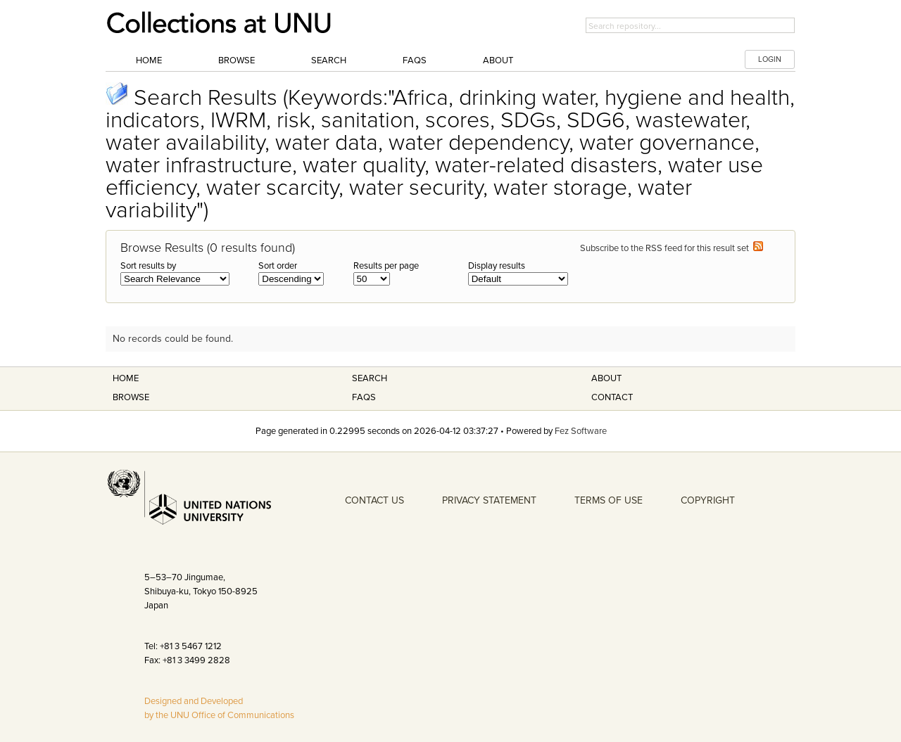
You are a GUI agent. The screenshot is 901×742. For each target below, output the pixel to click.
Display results (496, 265)
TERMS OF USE (608, 500)
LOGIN (769, 59)
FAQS (364, 397)
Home (149, 60)
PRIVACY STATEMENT (489, 500)
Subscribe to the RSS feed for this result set (671, 248)
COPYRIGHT (708, 500)
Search (328, 60)
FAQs (415, 60)
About (498, 60)
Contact (612, 397)
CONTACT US (374, 500)
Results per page (386, 265)
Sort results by (148, 265)
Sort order (277, 265)
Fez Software (581, 431)
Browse (236, 60)
